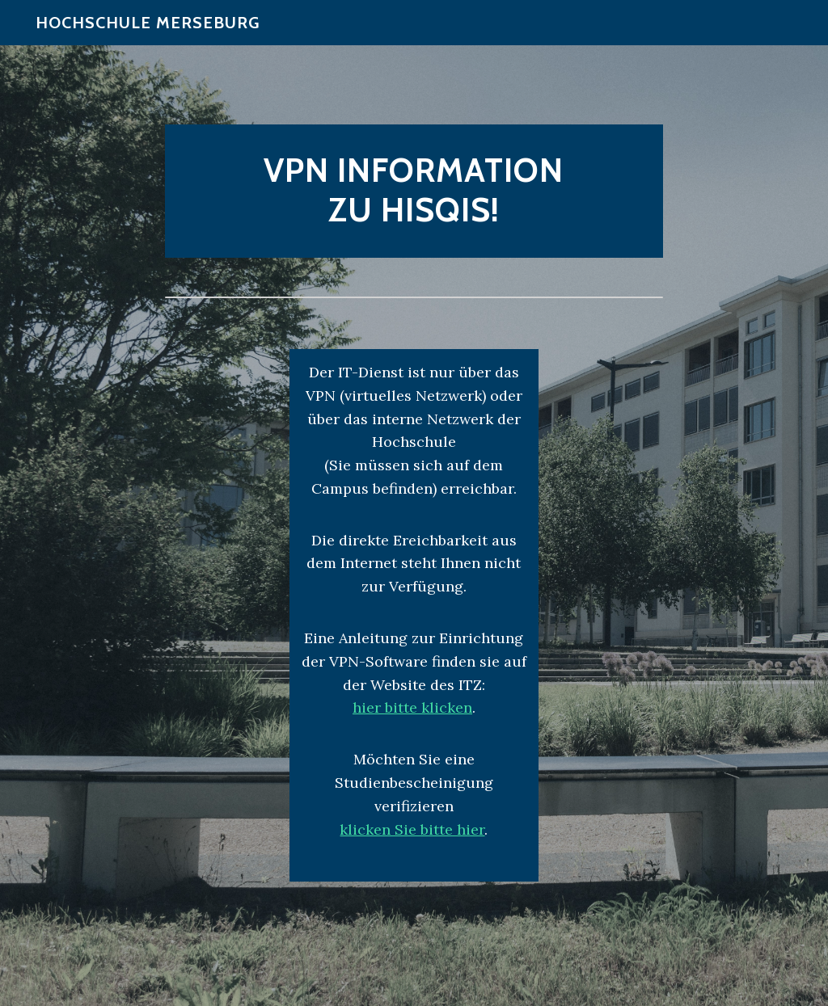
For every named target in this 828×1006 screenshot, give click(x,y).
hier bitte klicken (412, 707)
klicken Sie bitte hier (412, 829)
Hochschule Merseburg (148, 32)
